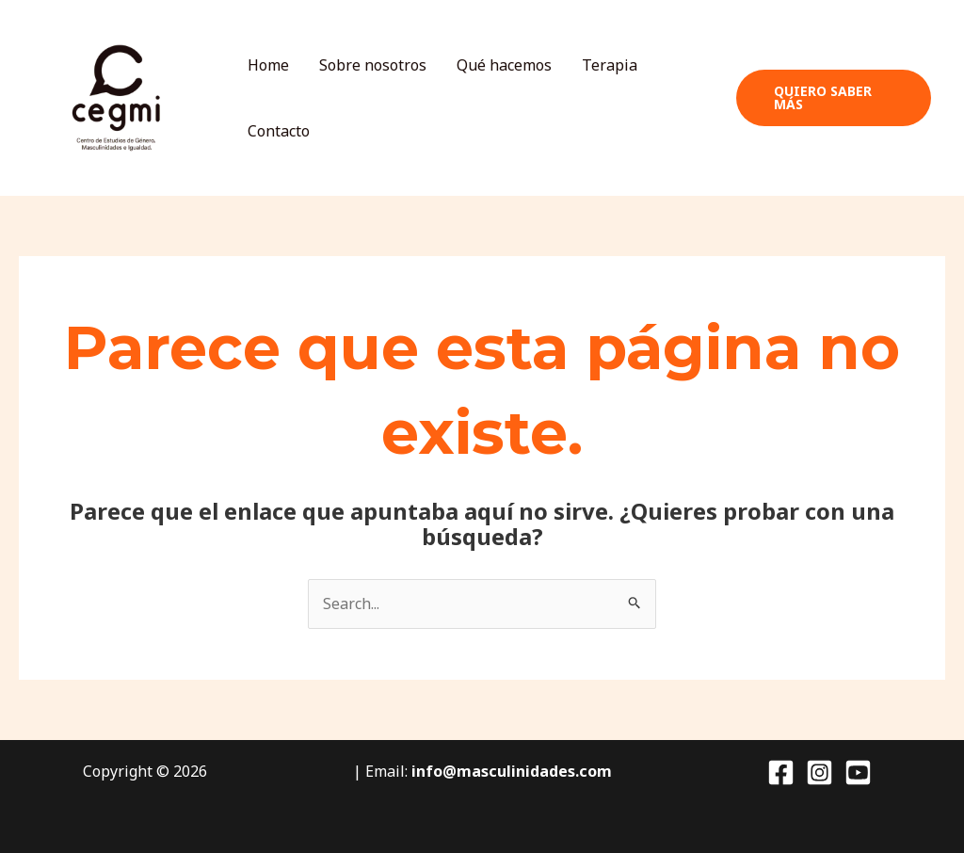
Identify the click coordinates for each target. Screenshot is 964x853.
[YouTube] (858, 772)
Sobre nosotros (372, 65)
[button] (833, 98)
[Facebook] (781, 772)
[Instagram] (819, 772)
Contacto (279, 131)
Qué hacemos (504, 65)
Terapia (609, 65)
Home (268, 65)
